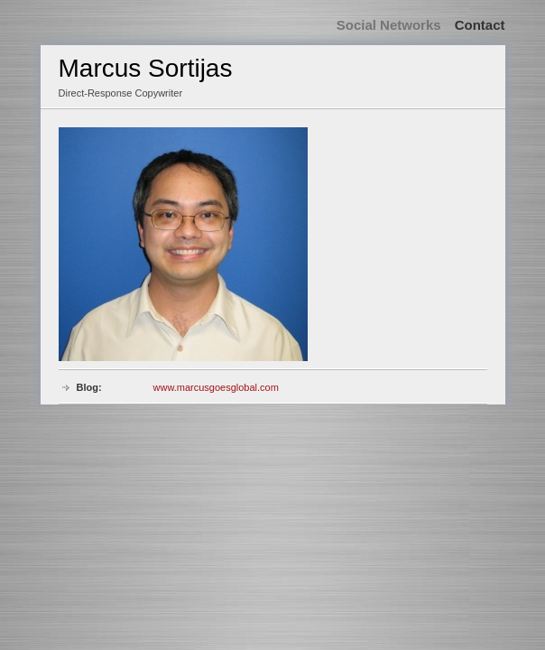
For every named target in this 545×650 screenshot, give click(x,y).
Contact (480, 25)
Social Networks (389, 25)
